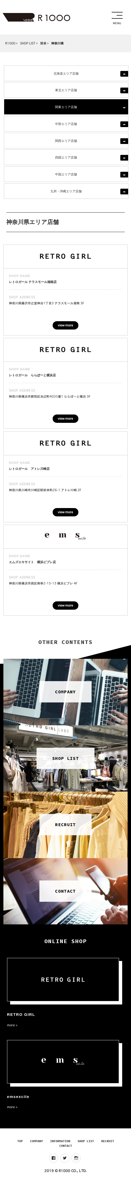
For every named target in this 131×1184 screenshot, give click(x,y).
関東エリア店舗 (66, 106)
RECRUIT (107, 1141)
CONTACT (65, 1146)
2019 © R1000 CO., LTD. (65, 1171)
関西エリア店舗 (66, 140)
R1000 (10, 43)
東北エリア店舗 (66, 90)
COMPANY (36, 1141)
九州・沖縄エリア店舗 (66, 191)
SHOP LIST (27, 43)
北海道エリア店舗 (66, 73)
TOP (20, 1141)
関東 (43, 43)
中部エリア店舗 (66, 123)
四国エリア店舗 (66, 157)
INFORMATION (60, 1141)
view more (65, 325)
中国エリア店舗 (66, 174)
